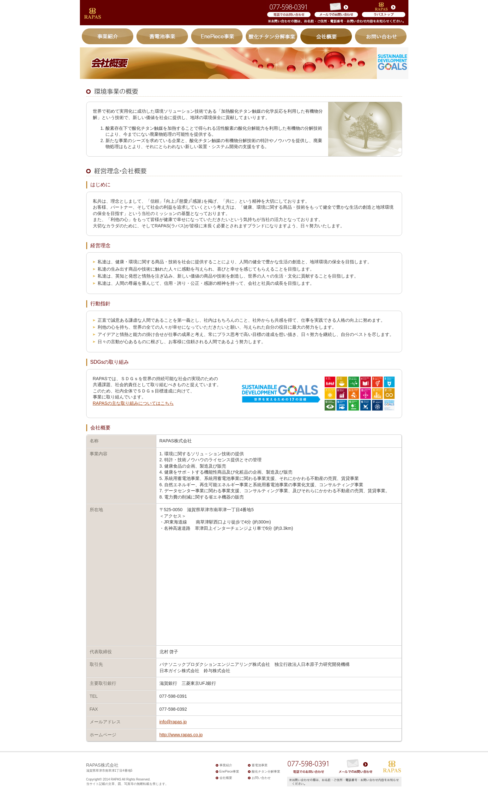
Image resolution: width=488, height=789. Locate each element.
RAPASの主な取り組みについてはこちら (133, 403)
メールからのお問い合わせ (335, 12)
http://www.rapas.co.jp (181, 734)
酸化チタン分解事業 (271, 36)
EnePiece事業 (217, 36)
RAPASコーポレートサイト (382, 12)
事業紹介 (108, 36)
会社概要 (326, 36)
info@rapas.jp (173, 721)
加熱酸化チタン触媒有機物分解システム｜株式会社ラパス (93, 13)
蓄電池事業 (162, 36)
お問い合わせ (380, 36)
